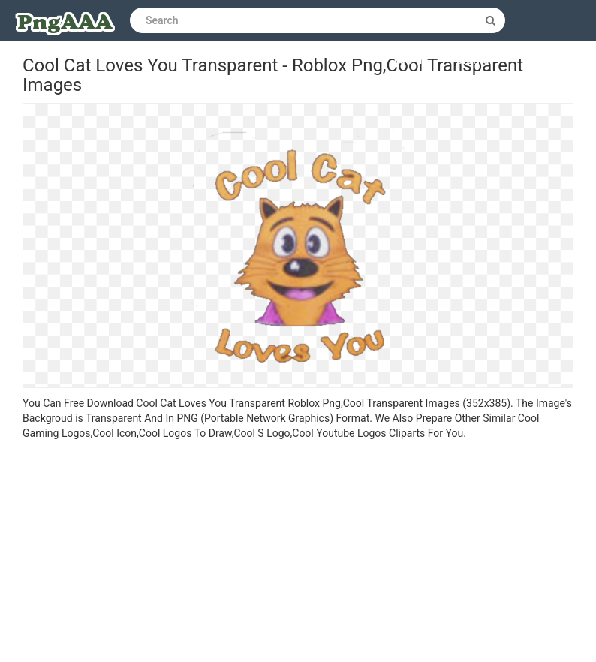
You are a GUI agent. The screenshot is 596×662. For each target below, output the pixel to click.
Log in (410, 61)
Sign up (476, 61)
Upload (557, 61)
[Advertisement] (298, 553)
